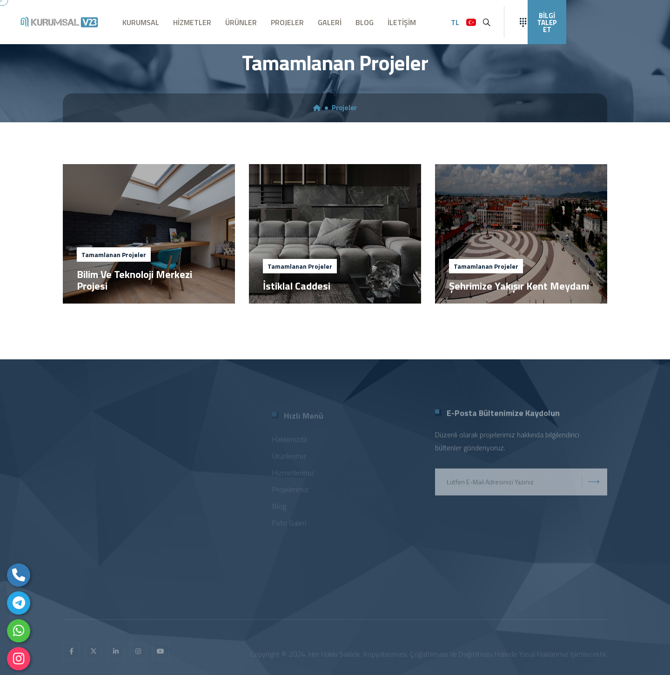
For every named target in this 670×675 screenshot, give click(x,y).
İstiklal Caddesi (296, 286)
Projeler (344, 108)
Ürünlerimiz (289, 457)
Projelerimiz (290, 490)
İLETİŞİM (402, 22)
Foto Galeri (289, 524)
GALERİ (330, 22)
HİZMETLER (192, 22)
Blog (279, 507)
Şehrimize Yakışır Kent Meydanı (519, 286)
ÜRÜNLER (241, 22)
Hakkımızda (289, 440)
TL (455, 22)
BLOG (364, 22)
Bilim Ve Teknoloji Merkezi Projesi (134, 280)
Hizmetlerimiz (293, 474)
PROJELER (287, 22)
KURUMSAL (140, 22)
